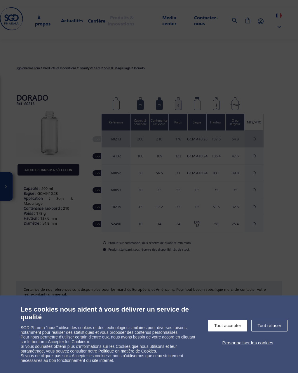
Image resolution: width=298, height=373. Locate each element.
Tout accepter (227, 325)
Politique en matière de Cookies (127, 351)
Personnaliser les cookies (247, 342)
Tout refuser (269, 325)
